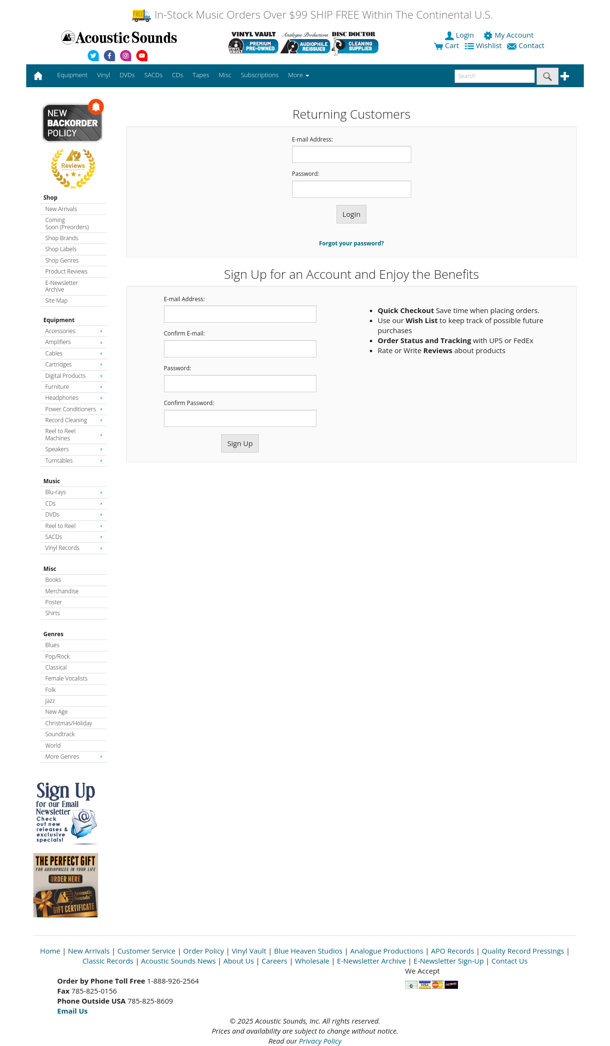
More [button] (298, 75)
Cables (73, 353)
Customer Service (146, 950)
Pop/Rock (57, 656)
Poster (53, 602)
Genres (53, 634)
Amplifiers (73, 342)
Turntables (73, 461)
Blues (52, 645)
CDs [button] (177, 75)
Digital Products (73, 376)
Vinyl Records (73, 548)
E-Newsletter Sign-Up (449, 960)
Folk (50, 690)
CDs (73, 503)
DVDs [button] (127, 75)
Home (50, 950)
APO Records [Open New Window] (452, 950)
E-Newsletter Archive (61, 286)
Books (53, 580)
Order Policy (203, 950)
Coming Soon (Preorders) (67, 223)
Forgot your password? (351, 243)
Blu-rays (73, 492)
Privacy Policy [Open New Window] (320, 1041)
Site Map (56, 300)
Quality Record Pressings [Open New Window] (523, 950)
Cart (446, 45)
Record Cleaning (73, 420)
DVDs (73, 514)
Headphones (73, 398)
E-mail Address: (312, 139)
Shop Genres (62, 260)
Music (51, 481)
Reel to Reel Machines (73, 434)
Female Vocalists (66, 678)
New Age (56, 712)
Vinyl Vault (249, 950)
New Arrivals (61, 209)
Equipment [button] (72, 75)
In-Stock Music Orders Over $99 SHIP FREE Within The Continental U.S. (312, 14)
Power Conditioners (73, 409)
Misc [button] (225, 75)
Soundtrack (59, 734)
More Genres (73, 756)
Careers (274, 960)
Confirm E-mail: (184, 333)
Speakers (73, 449)
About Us (239, 960)
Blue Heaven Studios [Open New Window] (308, 950)
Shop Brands (61, 238)
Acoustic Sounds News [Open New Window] (178, 960)
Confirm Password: (189, 403)
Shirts (52, 613)
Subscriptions (259, 75)
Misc (49, 569)
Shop (50, 197)
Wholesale (312, 960)
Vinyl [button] (103, 75)
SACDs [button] (153, 75)
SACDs (73, 537)
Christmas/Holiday (68, 723)
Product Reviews (66, 271)
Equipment (58, 320)
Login (460, 35)
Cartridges (73, 364)
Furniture (73, 387)
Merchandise (62, 591)
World (53, 745)
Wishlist (484, 45)
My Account (509, 35)
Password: (305, 174)
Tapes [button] (201, 75)
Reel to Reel (73, 526)
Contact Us (509, 960)
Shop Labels (60, 249)
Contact (526, 45)
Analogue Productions (387, 950)
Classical (56, 667)
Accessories (73, 331)
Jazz (50, 701)
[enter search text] (495, 76)
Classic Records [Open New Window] (107, 960)
